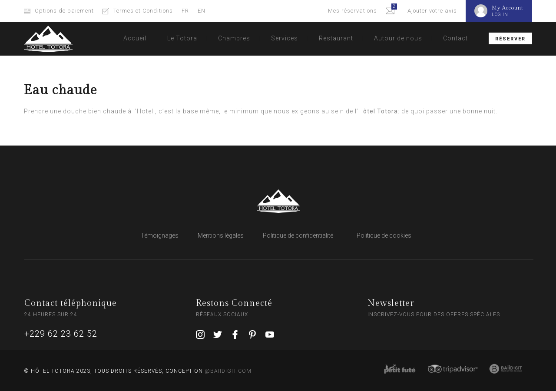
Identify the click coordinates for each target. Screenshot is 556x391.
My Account (507, 8)
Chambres (234, 38)
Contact (455, 38)
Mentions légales (221, 235)
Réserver (510, 39)
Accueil (134, 38)
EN (201, 10)
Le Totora (182, 38)
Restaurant (336, 38)
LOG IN (500, 14)
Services (284, 38)
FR (185, 10)
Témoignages (160, 235)
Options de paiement (64, 10)
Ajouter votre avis (432, 10)
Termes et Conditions (143, 10)
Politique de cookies (384, 235)
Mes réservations (352, 10)
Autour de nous (398, 38)
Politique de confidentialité (298, 235)
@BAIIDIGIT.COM (228, 371)
